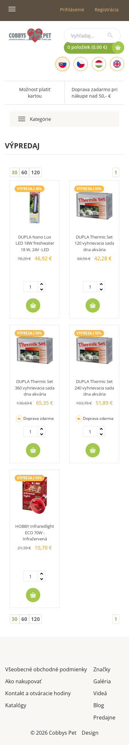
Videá (100, 693)
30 (15, 172)
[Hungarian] (99, 64)
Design (90, 732)
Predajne (104, 717)
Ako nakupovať (23, 681)
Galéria (102, 681)
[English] (117, 64)
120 (35, 172)
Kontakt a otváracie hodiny (38, 693)
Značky (101, 669)
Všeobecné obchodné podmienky (46, 669)
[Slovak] (62, 64)
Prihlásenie (72, 9)
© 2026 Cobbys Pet (53, 732)
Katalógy (15, 705)
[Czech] (81, 64)
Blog (98, 705)
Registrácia (107, 9)
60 (24, 172)
